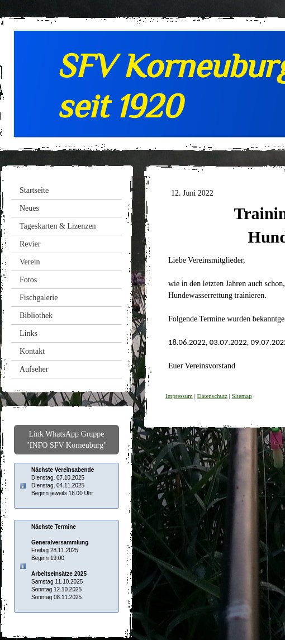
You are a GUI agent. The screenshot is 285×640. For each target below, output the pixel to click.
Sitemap (242, 395)
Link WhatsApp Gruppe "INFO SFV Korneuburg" (66, 439)
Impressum (179, 395)
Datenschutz (212, 395)
